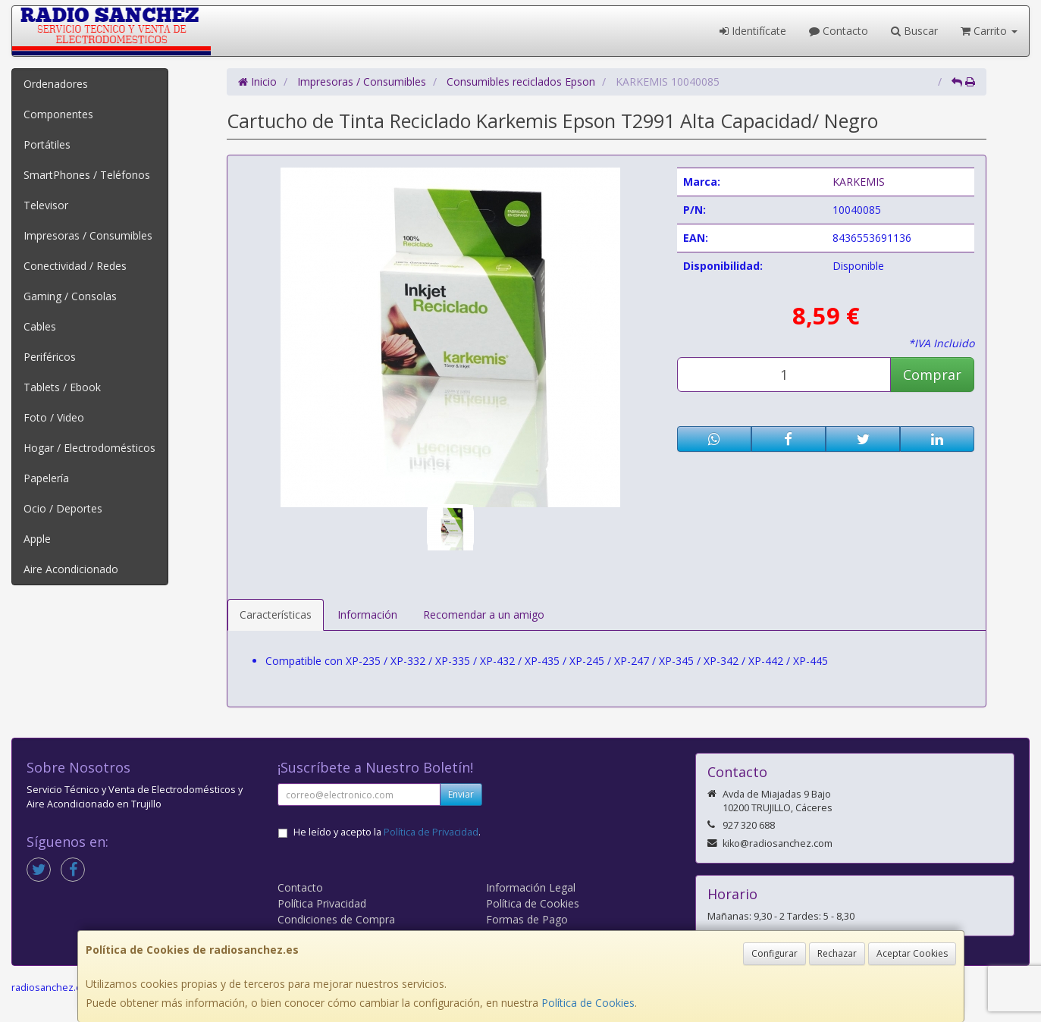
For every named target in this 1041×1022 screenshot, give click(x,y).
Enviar (461, 794)
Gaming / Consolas (70, 296)
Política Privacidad (321, 903)
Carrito (989, 31)
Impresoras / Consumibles (88, 235)
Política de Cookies (588, 1002)
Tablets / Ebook (62, 387)
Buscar (914, 31)
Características (276, 614)
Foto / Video (54, 417)
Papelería (46, 478)
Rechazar (837, 953)
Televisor (46, 205)
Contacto (838, 31)
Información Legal (530, 887)
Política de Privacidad (431, 832)
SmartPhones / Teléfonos (87, 175)
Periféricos (50, 357)
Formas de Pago (527, 919)
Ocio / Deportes (63, 508)
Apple (37, 538)
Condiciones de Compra (336, 919)
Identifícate (753, 31)
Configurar (774, 953)
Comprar (932, 374)
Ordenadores (56, 84)
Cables (40, 326)
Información (367, 614)
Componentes (58, 114)
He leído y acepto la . (387, 832)
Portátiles (47, 144)
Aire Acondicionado (71, 569)
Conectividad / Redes (75, 266)
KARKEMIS (858, 181)
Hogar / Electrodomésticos (89, 447)
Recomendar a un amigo (483, 614)
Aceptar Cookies (912, 953)
